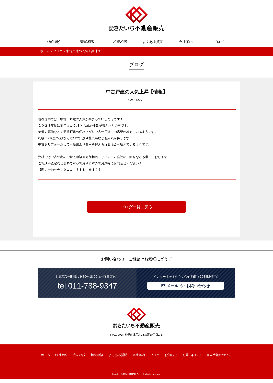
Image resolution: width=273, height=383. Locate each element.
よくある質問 (152, 42)
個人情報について (218, 354)
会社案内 (186, 42)
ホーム (45, 354)
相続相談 (120, 42)
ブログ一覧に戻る (136, 207)
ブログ (218, 42)
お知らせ (171, 354)
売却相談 (87, 42)
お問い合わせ (191, 354)
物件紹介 (54, 42)
